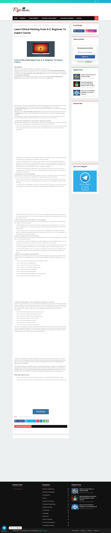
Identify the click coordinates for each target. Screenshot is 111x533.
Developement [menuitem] (33, 18)
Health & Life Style (56, 507)
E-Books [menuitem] (79, 18)
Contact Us (26, 1)
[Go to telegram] (4, 528)
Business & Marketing (56, 489)
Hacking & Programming (24, 25)
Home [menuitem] (15, 18)
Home (14, 1)
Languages (56, 513)
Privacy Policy (75, 530)
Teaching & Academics (56, 525)
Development (56, 495)
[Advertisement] (66, 9)
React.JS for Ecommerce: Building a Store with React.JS (88, 92)
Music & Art (56, 516)
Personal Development (56, 522)
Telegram (96, 530)
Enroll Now (40, 412)
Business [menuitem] (22, 18)
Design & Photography (56, 492)
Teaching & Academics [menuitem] (67, 18)
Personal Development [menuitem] (49, 18)
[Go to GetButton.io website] (4, 531)
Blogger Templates (42, 530)
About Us (19, 1)
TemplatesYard (25, 530)
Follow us (85, 56)
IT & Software (56, 510)
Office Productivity (56, 519)
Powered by (85, 62)
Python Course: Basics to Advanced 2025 (88, 75)
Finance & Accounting (56, 501)
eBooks (56, 498)
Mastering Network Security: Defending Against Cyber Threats (87, 83)
